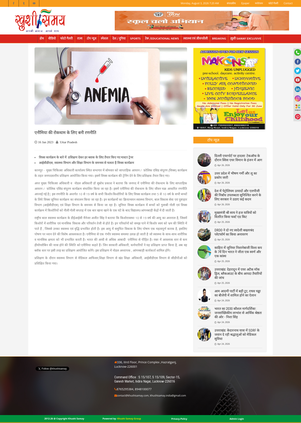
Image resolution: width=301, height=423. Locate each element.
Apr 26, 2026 (223, 165)
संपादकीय (231, 3)
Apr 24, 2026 (223, 300)
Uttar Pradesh (68, 142)
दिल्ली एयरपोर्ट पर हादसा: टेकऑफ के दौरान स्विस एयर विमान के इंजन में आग (238, 158)
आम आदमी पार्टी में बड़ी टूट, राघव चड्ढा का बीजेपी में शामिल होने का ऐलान (237, 293)
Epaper (245, 3)
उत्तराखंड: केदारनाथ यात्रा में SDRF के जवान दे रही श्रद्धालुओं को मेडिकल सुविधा (236, 334)
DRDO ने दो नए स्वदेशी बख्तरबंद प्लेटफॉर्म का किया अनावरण (234, 232)
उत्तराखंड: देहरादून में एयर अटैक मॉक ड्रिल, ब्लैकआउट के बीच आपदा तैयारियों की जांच (238, 273)
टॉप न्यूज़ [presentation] (213, 139)
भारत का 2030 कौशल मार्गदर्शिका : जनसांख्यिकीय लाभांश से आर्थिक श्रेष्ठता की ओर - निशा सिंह (238, 313)
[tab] (213, 140)
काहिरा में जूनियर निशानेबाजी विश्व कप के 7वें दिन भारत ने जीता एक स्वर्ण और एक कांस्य (238, 252)
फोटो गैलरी (273, 3)
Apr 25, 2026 (223, 221)
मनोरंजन (259, 3)
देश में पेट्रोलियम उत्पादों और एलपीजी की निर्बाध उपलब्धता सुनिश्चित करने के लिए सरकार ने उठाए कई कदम (237, 195)
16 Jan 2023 (45, 142)
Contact (288, 3)
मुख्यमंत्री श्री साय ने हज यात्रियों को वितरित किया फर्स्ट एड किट (235, 215)
